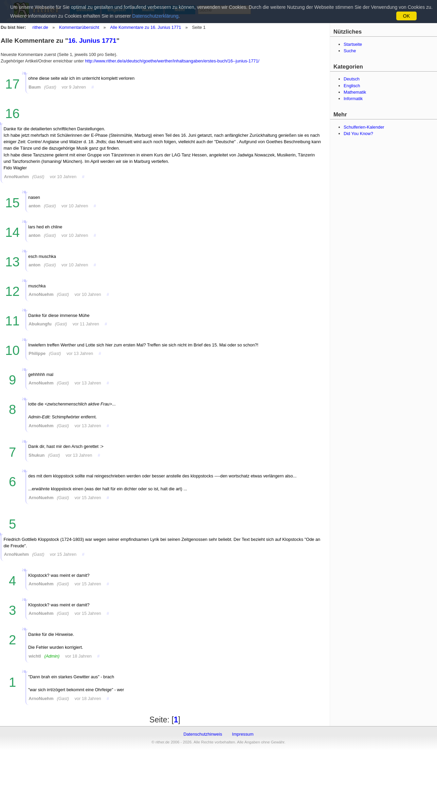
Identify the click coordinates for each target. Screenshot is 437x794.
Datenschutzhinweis (202, 734)
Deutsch (85, 9)
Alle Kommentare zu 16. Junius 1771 (145, 27)
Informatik (353, 98)
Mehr (180, 9)
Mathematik (355, 92)
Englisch (117, 9)
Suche (350, 50)
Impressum (242, 734)
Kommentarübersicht (79, 27)
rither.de (40, 27)
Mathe (148, 9)
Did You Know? (358, 133)
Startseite (353, 44)
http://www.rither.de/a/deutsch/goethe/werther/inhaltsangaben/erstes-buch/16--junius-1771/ (172, 60)
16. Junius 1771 (92, 40)
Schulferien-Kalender (364, 127)
